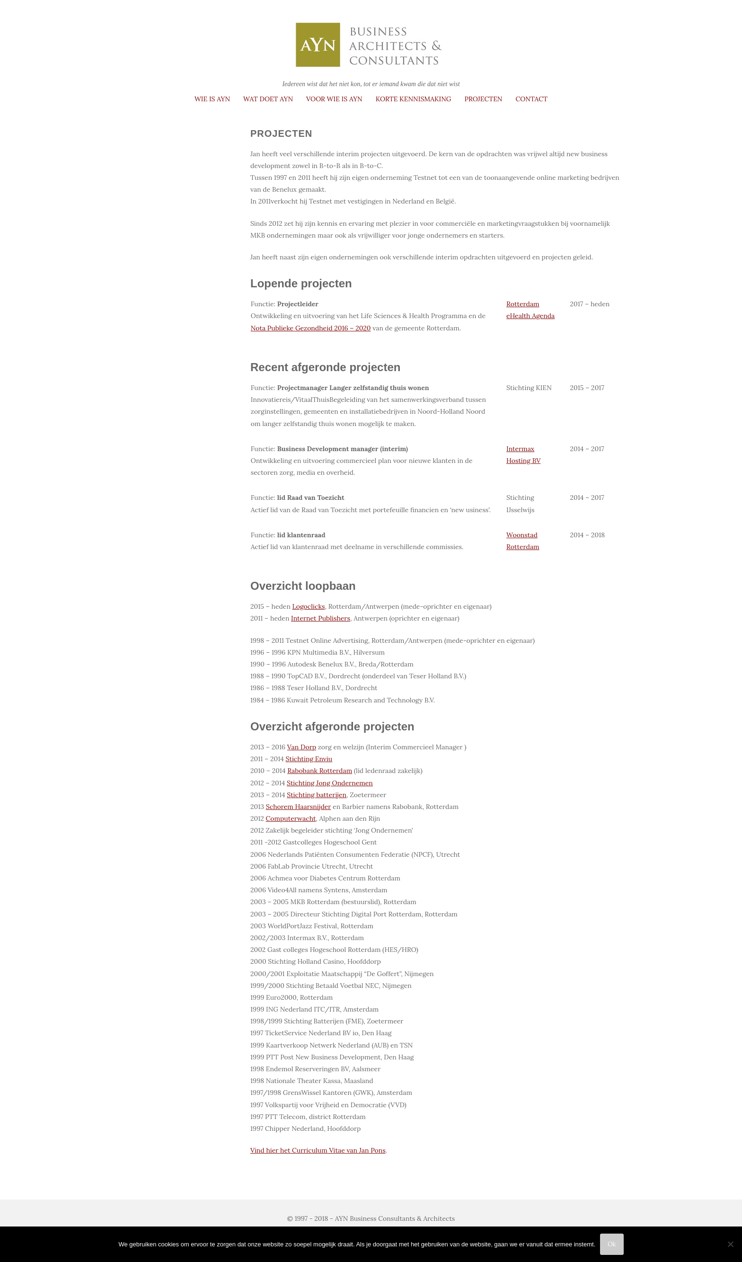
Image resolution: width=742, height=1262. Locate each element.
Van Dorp (301, 747)
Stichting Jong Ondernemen (330, 783)
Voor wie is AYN (334, 99)
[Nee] (730, 1244)
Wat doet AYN (268, 99)
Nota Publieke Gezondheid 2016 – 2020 (311, 328)
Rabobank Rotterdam (319, 770)
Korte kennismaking (413, 99)
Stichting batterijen (316, 795)
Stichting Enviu (309, 759)
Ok (612, 1244)
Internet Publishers (320, 618)
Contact (532, 99)
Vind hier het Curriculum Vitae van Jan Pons (318, 1150)
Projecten (483, 99)
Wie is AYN (212, 99)
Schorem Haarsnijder (298, 806)
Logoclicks (308, 606)
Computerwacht (291, 818)
